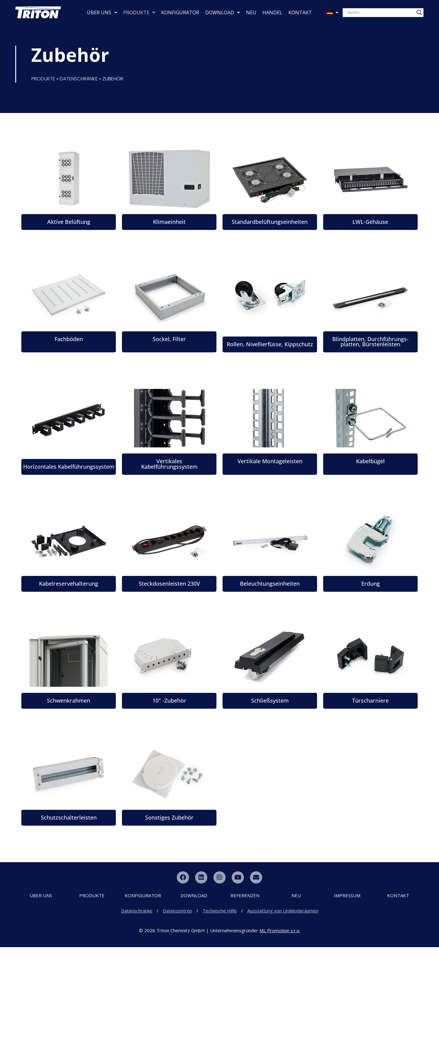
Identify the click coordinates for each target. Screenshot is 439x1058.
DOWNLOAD (222, 12)
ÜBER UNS (102, 12)
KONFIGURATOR (180, 12)
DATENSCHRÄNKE (79, 78)
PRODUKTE (139, 12)
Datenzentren (177, 1021)
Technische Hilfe (219, 1021)
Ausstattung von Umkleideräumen (282, 1021)
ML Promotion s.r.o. (279, 1041)
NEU (251, 12)
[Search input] (380, 12)
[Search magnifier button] (419, 12)
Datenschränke (136, 1021)
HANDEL (272, 12)
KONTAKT (300, 12)
